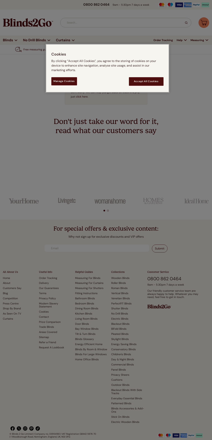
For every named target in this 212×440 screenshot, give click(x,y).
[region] (107, 68)
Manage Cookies (64, 81)
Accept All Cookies (146, 81)
